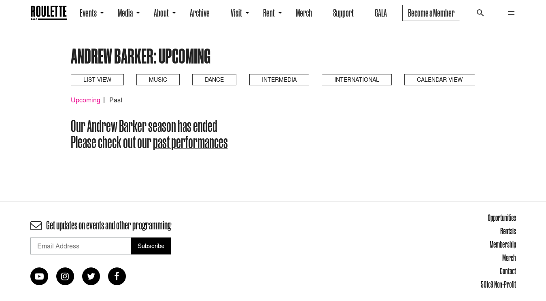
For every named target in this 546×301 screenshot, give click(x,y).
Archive (200, 13)
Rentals (508, 231)
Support (343, 13)
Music (158, 79)
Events (88, 13)
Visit (236, 13)
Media (125, 13)
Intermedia (279, 79)
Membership (503, 244)
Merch (304, 13)
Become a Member (431, 13)
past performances (190, 142)
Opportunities (502, 217)
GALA (381, 13)
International (356, 79)
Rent (269, 13)
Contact (508, 271)
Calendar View (440, 79)
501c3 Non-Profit (498, 284)
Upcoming (85, 100)
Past (115, 100)
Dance (214, 79)
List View (97, 79)
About (161, 13)
